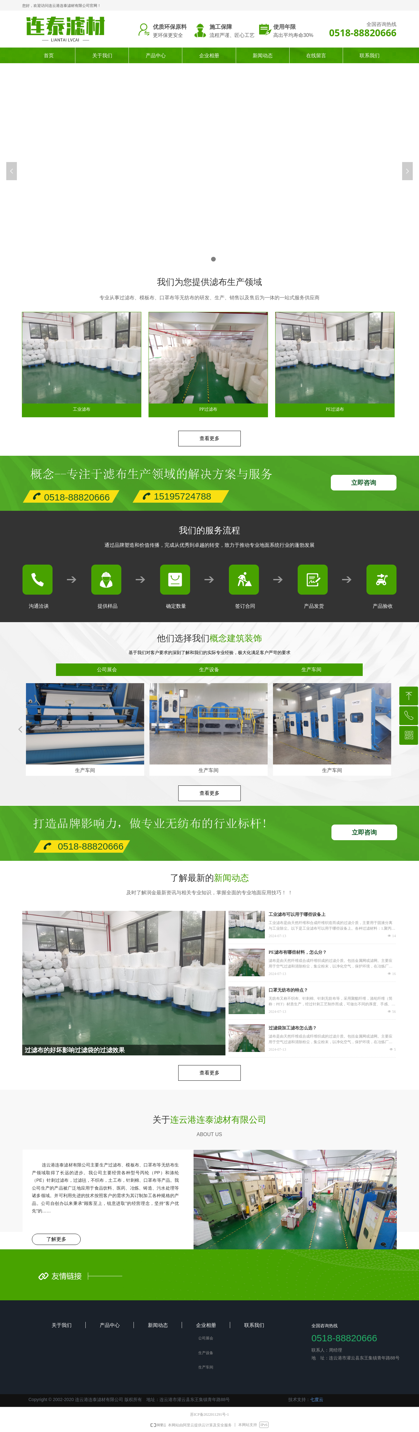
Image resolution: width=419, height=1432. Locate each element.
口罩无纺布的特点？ (288, 990)
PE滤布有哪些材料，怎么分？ (298, 952)
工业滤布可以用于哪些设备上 (297, 914)
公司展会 (107, 669)
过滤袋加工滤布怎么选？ (293, 1028)
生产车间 (311, 669)
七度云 (316, 1399)
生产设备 (209, 669)
